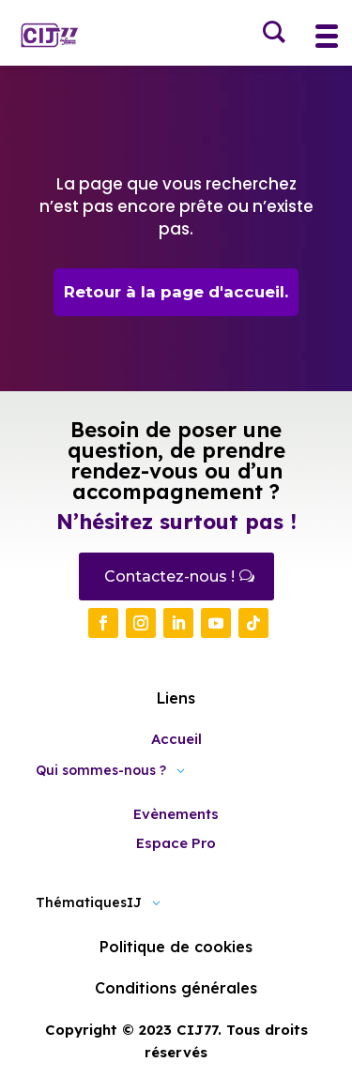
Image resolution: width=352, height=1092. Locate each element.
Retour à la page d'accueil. (176, 291)
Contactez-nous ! (169, 576)
